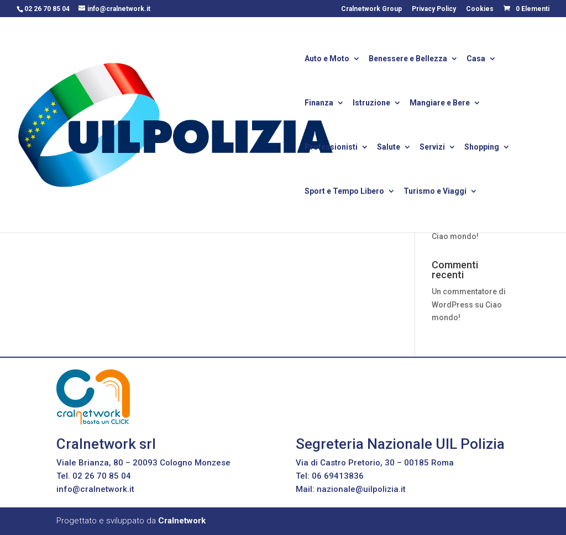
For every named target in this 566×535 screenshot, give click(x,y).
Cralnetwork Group (371, 9)
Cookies (480, 9)
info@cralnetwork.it (95, 489)
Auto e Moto (327, 59)
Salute (388, 147)
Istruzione (371, 103)
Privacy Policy (434, 9)
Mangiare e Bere (440, 103)
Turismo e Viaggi (435, 191)
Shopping (481, 147)
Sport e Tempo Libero (344, 191)
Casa (476, 59)
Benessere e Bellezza (408, 59)
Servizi (432, 147)
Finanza (319, 103)
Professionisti (331, 147)
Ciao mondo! (455, 236)
